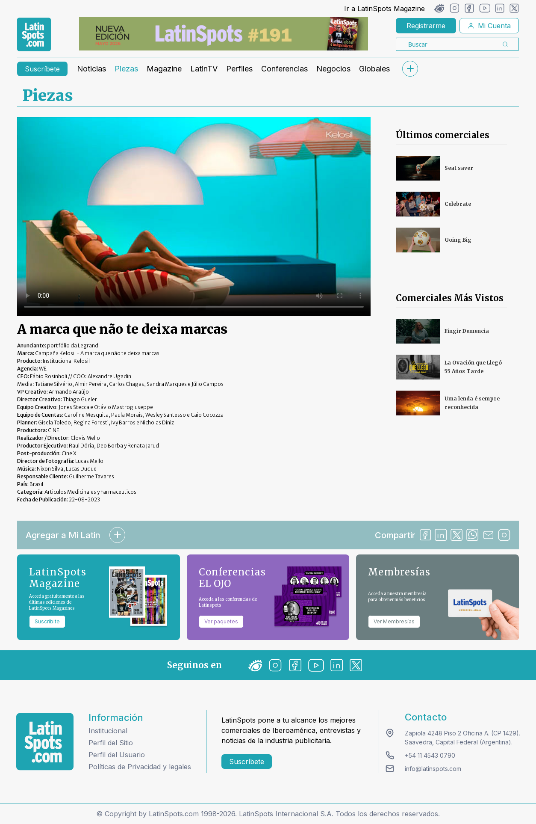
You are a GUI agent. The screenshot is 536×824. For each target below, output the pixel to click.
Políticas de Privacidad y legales (139, 766)
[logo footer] (45, 742)
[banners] (223, 33)
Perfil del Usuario (116, 754)
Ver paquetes (221, 621)
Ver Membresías (394, 621)
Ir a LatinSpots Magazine (384, 8)
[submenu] (410, 69)
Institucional (107, 730)
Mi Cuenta (489, 25)
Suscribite (47, 621)
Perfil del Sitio (110, 742)
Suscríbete (42, 69)
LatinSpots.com (174, 813)
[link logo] (34, 35)
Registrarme (425, 25)
